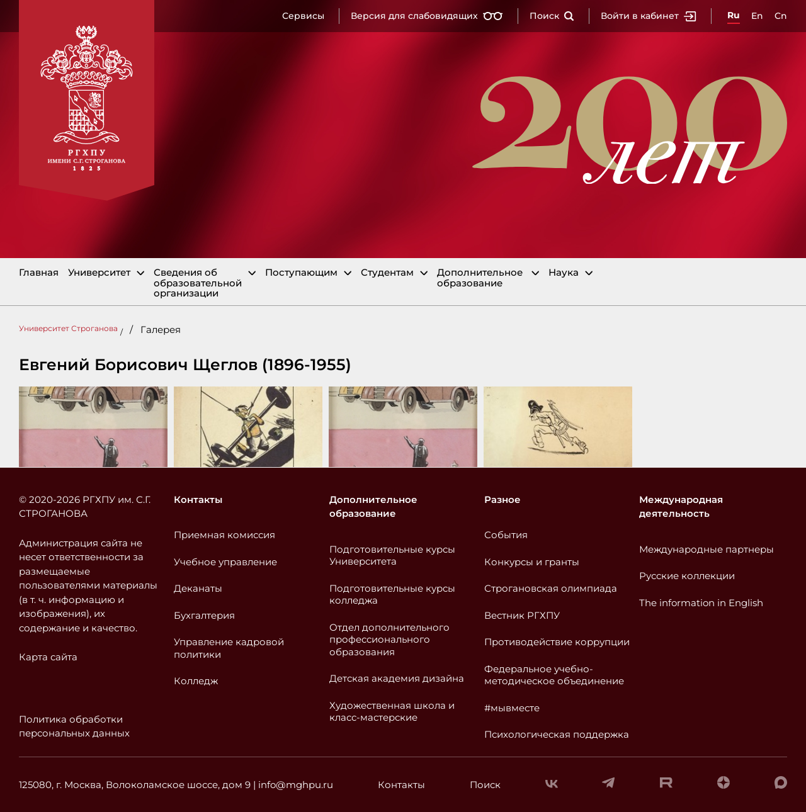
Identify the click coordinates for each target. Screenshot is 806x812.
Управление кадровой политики (229, 648)
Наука (563, 273)
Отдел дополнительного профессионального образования (389, 639)
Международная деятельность (681, 506)
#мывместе (512, 708)
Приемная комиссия (224, 535)
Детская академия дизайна (396, 678)
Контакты (198, 499)
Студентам (387, 273)
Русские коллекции (687, 576)
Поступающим (301, 273)
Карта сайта (48, 657)
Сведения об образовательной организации (198, 283)
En (757, 15)
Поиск (552, 15)
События (506, 535)
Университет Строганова (68, 328)
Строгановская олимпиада (550, 588)
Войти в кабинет (648, 15)
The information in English (701, 603)
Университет (99, 273)
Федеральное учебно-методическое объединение (554, 675)
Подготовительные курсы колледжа (392, 594)
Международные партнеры (706, 549)
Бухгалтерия (204, 615)
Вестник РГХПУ (522, 615)
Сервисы (303, 15)
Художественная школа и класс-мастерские (392, 711)
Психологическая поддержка (556, 734)
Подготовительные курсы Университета (392, 555)
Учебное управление (225, 562)
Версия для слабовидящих (427, 15)
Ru (733, 15)
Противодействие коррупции (557, 642)
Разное (502, 499)
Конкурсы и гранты (531, 562)
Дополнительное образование (480, 278)
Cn (781, 15)
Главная (39, 273)
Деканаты (198, 588)
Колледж (196, 681)
